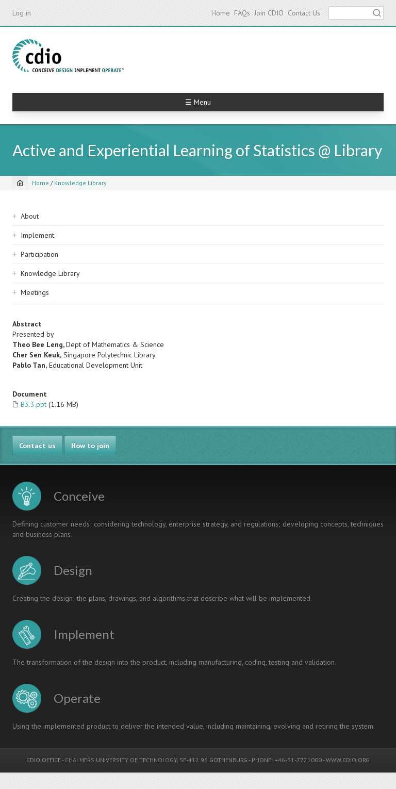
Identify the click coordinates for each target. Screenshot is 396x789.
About (30, 216)
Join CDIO (269, 13)
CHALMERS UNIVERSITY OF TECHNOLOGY (121, 760)
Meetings (35, 292)
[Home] (20, 183)
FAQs (242, 13)
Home (220, 13)
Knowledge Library (80, 183)
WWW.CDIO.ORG (348, 760)
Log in (21, 13)
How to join (90, 445)
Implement (37, 235)
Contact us (37, 445)
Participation (39, 254)
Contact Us (304, 13)
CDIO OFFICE (43, 760)
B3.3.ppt (33, 404)
